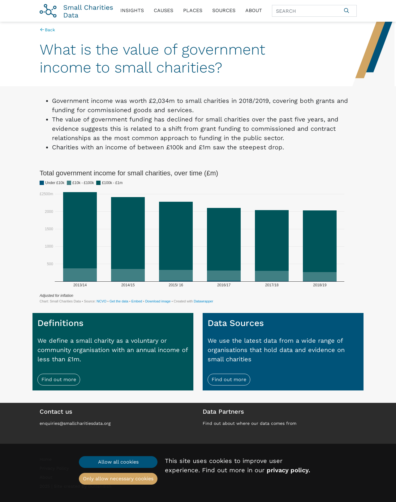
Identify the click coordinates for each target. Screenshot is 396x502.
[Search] (304, 11)
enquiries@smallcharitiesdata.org (75, 423)
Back (47, 29)
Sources (223, 10)
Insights (132, 10)
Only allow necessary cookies (118, 479)
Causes (163, 10)
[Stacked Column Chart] (198, 236)
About (253, 10)
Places (192, 10)
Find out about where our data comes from (249, 423)
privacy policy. (288, 470)
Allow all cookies (118, 462)
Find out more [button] (58, 379)
